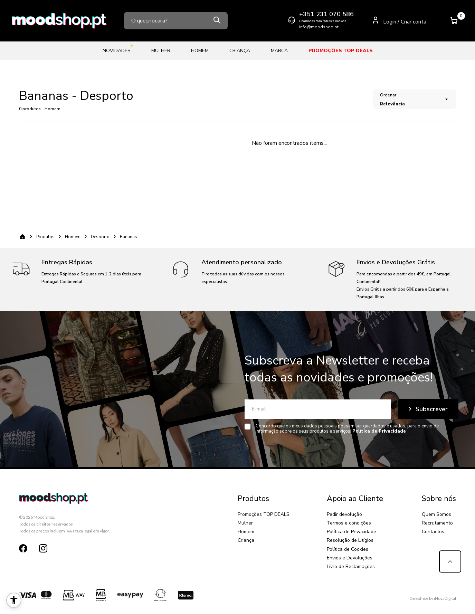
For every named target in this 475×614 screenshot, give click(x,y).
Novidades (117, 49)
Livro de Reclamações (351, 566)
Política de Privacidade (351, 531)
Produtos (45, 236)
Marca (279, 50)
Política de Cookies (347, 549)
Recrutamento (437, 523)
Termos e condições (349, 523)
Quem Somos (436, 514)
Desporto (100, 236)
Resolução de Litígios (350, 540)
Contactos (433, 531)
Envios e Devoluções (349, 558)
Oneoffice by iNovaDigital (432, 598)
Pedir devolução (344, 514)
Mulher (160, 50)
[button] (14, 600)
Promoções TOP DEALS (340, 50)
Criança (239, 50)
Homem (200, 50)
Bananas (128, 236)
